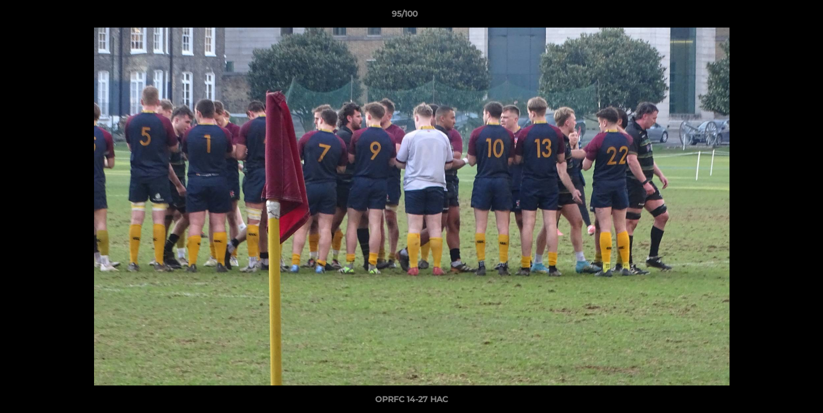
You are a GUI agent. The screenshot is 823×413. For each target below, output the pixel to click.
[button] (775, 16)
